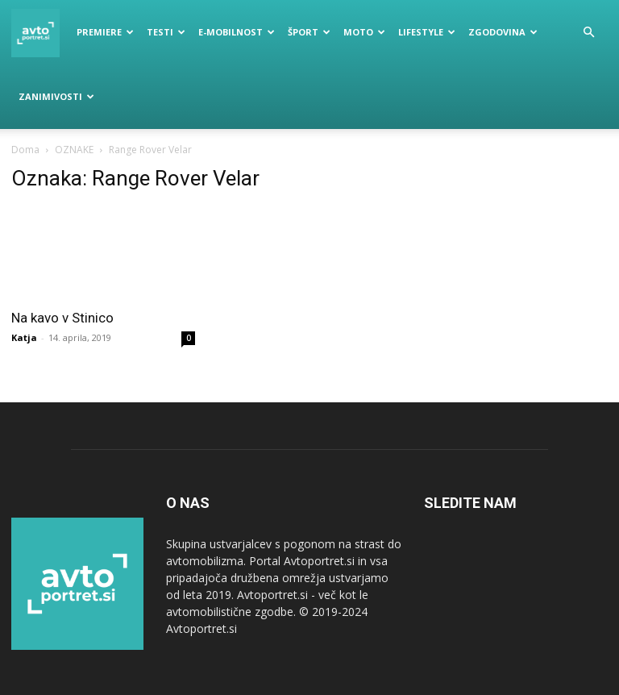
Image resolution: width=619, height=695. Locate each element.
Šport (309, 32)
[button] (588, 32)
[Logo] (40, 32)
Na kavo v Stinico (62, 318)
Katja (24, 337)
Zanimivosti (56, 96)
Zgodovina (503, 32)
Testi (166, 32)
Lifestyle (426, 32)
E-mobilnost (236, 32)
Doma (25, 149)
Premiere (105, 32)
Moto (364, 32)
